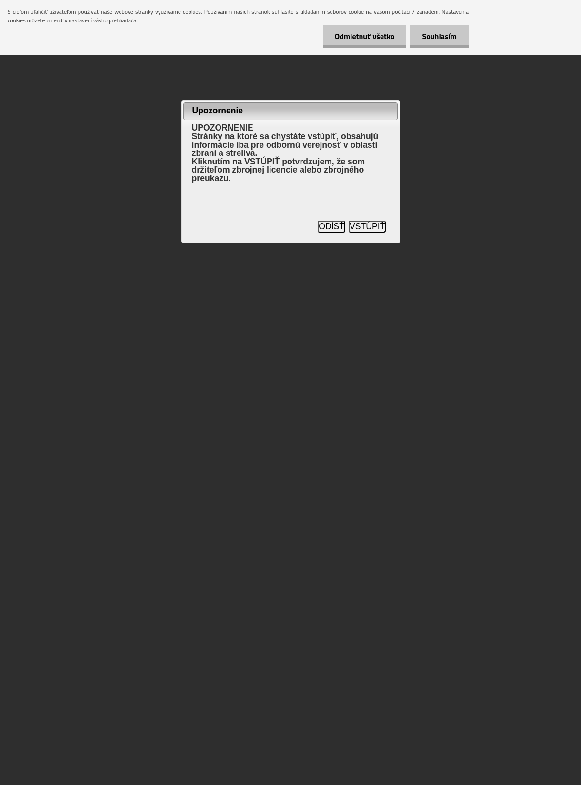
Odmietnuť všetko (365, 36)
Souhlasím (439, 36)
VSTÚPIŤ (367, 226)
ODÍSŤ (331, 226)
